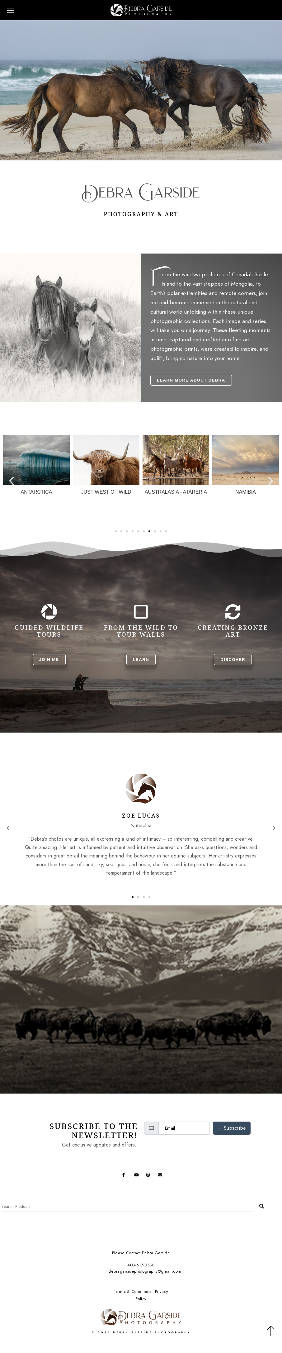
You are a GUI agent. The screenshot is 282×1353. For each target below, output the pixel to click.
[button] (11, 481)
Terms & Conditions (132, 1291)
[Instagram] (149, 1176)
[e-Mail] (161, 1176)
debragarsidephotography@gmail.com (144, 1271)
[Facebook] (125, 1176)
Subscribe (232, 1128)
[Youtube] (137, 1176)
